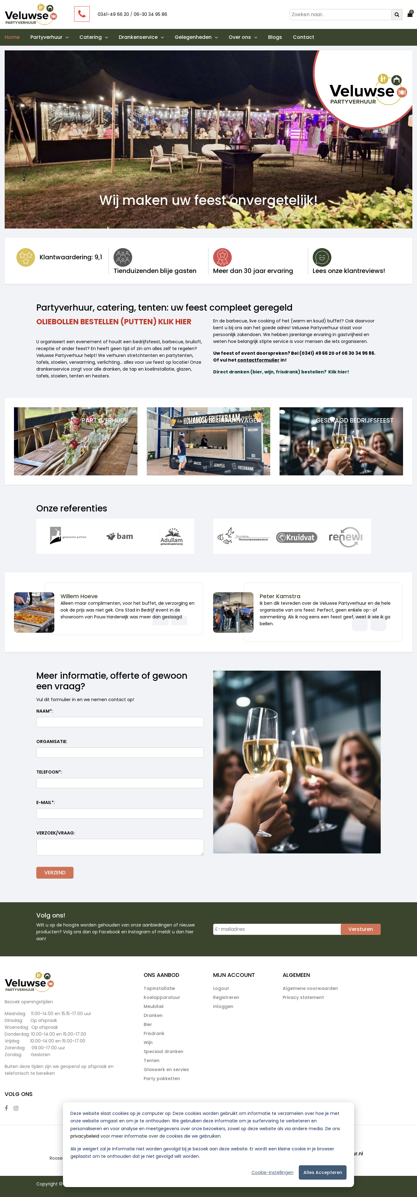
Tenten (151, 1060)
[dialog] (208, 1144)
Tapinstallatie (159, 988)
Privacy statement (303, 997)
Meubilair (154, 1006)
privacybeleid (84, 1136)
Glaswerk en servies (166, 1069)
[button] (65, 37)
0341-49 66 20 (113, 14)
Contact (303, 37)
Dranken (153, 1015)
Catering (93, 37)
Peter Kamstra (280, 596)
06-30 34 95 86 (150, 14)
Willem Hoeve (79, 596)
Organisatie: (51, 741)
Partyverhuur (49, 37)
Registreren (226, 997)
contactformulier (258, 360)
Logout (221, 988)
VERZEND (54, 872)
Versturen (360, 929)
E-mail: (45, 802)
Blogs (275, 37)
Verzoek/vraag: (55, 833)
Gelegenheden (196, 37)
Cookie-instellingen (273, 1172)
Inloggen (223, 1006)
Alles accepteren (322, 1172)
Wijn (148, 1042)
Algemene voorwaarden (310, 988)
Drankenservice (141, 37)
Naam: (44, 711)
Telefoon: (49, 772)
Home (12, 37)
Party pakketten (162, 1078)
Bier (148, 1024)
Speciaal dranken (163, 1051)
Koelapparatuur (162, 997)
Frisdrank (154, 1033)
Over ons (243, 37)
